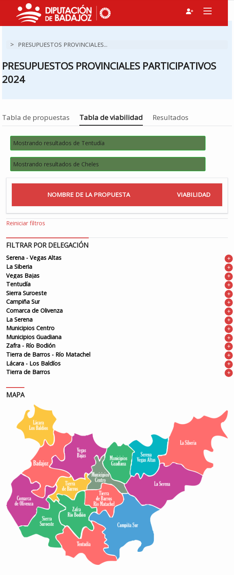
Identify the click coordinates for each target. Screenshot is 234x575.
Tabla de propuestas (36, 117)
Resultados (170, 117)
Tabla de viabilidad (111, 117)
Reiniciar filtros (25, 223)
